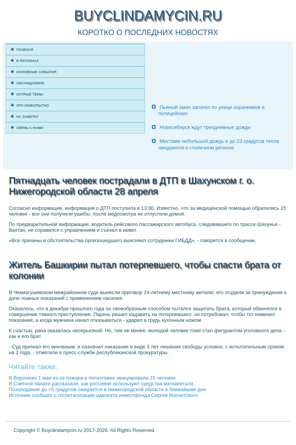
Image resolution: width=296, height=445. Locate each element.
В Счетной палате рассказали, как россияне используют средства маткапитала (101, 383)
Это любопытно (32, 105)
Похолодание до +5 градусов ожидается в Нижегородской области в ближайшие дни (107, 389)
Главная (24, 50)
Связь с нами (29, 128)
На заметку (27, 117)
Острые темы (29, 94)
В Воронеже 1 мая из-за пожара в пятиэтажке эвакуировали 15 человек (92, 378)
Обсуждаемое (30, 83)
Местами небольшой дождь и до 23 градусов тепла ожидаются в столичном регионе (218, 144)
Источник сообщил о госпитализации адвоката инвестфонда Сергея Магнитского (103, 395)
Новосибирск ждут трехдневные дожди (205, 127)
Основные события (36, 72)
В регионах (27, 61)
